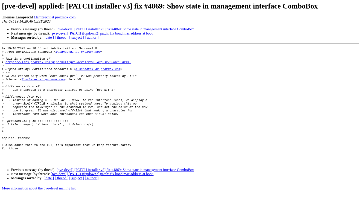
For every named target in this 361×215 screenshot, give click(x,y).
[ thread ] (61, 37)
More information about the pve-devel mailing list (39, 211)
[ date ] (49, 37)
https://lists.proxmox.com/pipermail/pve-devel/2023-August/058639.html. (68, 65)
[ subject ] (76, 37)
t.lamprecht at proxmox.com (55, 17)
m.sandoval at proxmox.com (78, 53)
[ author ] (92, 37)
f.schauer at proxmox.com (43, 86)
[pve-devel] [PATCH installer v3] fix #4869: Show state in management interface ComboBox (125, 29)
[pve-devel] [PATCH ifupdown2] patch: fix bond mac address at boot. (102, 33)
